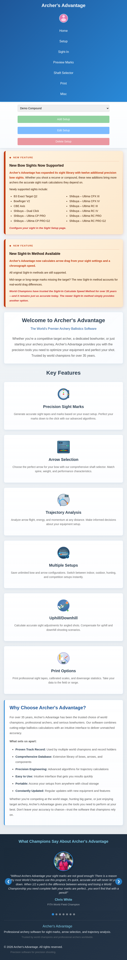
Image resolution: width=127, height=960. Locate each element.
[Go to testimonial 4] (63, 914)
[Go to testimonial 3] (60, 914)
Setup (63, 41)
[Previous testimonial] (8, 881)
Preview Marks (63, 62)
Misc (63, 94)
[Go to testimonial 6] (71, 914)
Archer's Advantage (64, 5)
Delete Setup (64, 141)
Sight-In (63, 51)
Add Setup (63, 119)
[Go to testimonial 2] (56, 914)
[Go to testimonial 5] (67, 914)
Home (63, 30)
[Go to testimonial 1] (53, 914)
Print (63, 83)
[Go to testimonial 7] (74, 914)
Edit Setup (63, 130)
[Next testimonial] (118, 881)
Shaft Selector (63, 73)
